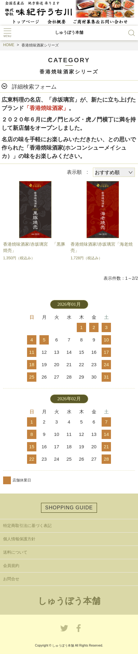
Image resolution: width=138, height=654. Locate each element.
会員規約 (11, 565)
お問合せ (11, 579)
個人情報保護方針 (19, 539)
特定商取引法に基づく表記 (27, 525)
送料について (15, 552)
